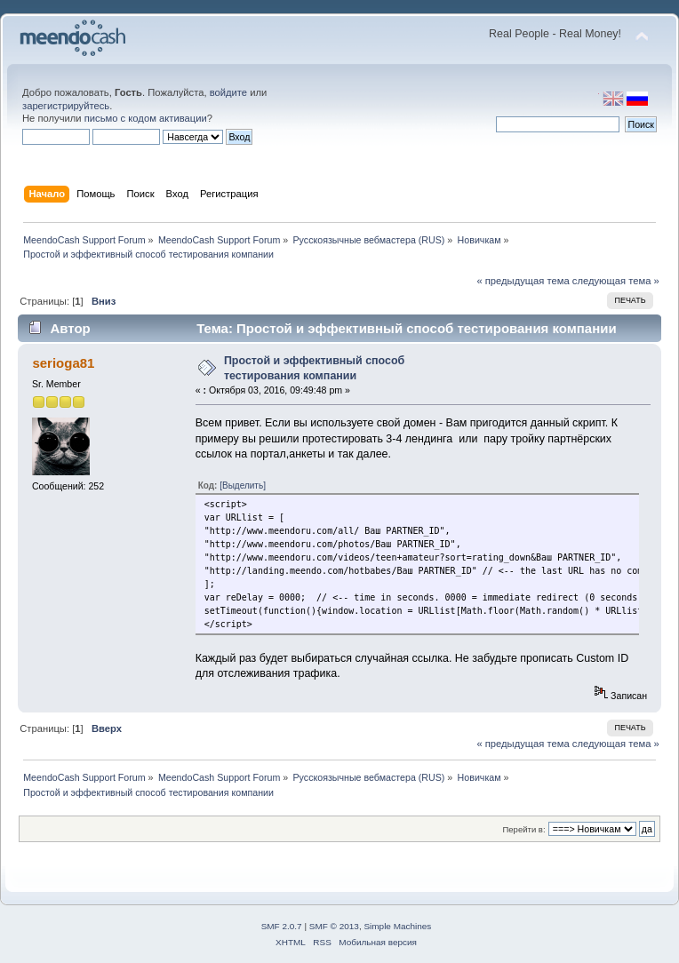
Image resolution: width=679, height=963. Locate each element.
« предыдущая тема (522, 280)
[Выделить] (243, 485)
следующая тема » (615, 280)
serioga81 (63, 362)
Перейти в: (523, 829)
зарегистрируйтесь (65, 105)
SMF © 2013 (334, 926)
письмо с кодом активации (145, 118)
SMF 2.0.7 (281, 926)
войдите (228, 92)
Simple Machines (397, 926)
